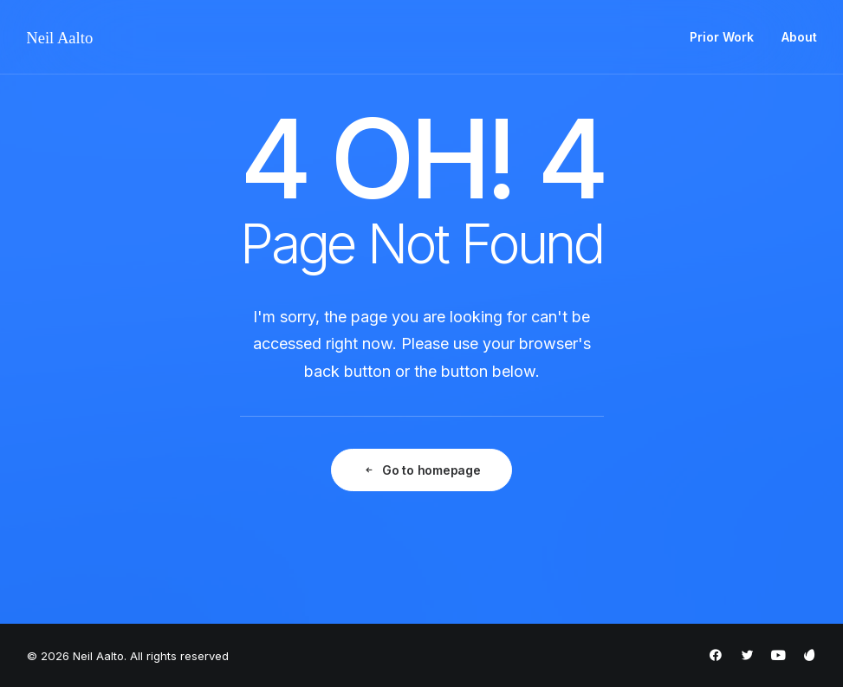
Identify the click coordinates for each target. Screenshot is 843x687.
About (799, 36)
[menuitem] (728, 37)
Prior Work (722, 36)
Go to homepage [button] (422, 470)
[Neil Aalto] (60, 37)
